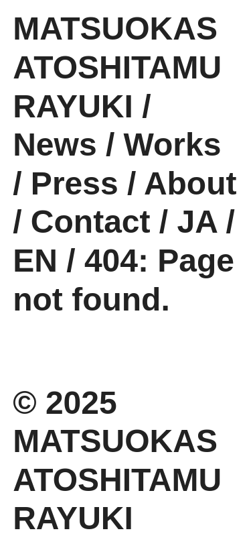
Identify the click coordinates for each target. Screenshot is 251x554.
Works (173, 144)
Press (74, 183)
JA (197, 221)
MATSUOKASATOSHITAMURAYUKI (117, 67)
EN (35, 260)
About (190, 183)
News (54, 144)
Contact (91, 221)
